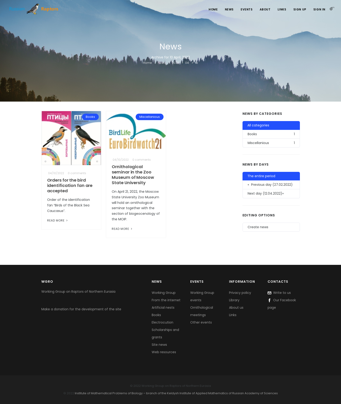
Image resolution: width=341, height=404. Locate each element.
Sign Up (299, 9)
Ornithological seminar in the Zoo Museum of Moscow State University (133, 175)
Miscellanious (149, 117)
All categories (258, 125)
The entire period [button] (261, 176)
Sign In (319, 9)
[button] (271, 193)
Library (234, 300)
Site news (159, 344)
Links (282, 9)
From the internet (166, 300)
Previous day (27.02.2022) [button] (270, 184)
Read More (58, 220)
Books (90, 117)
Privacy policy (240, 292)
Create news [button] (258, 227)
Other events (201, 322)
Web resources (164, 352)
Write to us (279, 292)
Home (213, 9)
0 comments (77, 173)
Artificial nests (163, 307)
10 (196, 63)
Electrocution (162, 322)
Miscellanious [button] (271, 143)
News (229, 9)
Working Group (164, 292)
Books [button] (271, 134)
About (265, 9)
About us (236, 307)
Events (247, 9)
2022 (175, 63)
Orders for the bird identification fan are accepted (70, 185)
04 (187, 63)
